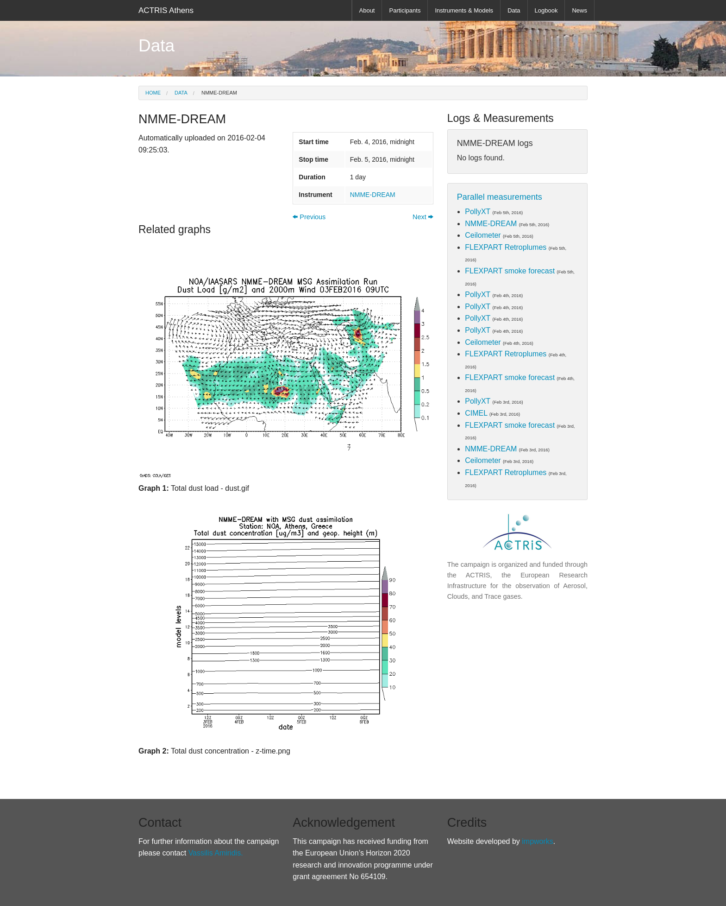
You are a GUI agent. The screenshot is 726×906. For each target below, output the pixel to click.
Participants (404, 10)
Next (423, 217)
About (367, 10)
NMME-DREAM (218, 92)
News (579, 10)
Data (513, 10)
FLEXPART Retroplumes (505, 247)
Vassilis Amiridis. (215, 853)
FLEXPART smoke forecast (510, 271)
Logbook (546, 10)
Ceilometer (483, 235)
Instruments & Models (464, 10)
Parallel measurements (499, 197)
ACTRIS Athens (166, 10)
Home (153, 92)
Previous (309, 217)
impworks (537, 841)
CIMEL (476, 413)
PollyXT (477, 211)
